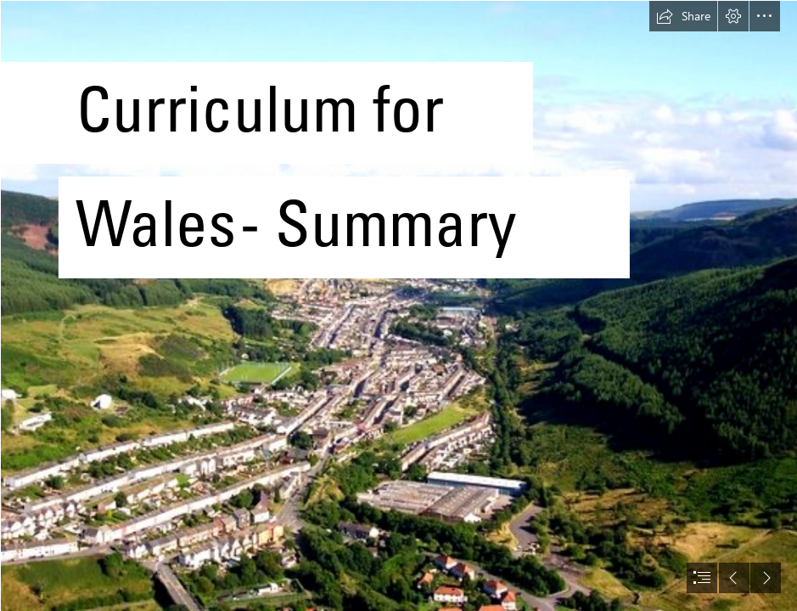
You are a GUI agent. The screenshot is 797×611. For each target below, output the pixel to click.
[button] (683, 16)
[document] (398, 305)
